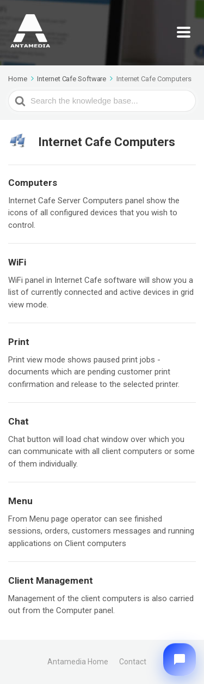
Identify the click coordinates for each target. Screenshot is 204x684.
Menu (20, 500)
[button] (179, 659)
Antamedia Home (77, 661)
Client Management (50, 580)
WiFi (17, 262)
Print (18, 341)
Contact (132, 661)
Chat (18, 421)
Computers (32, 182)
